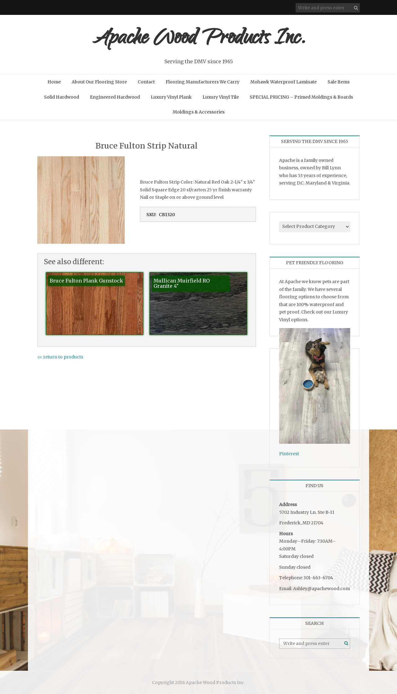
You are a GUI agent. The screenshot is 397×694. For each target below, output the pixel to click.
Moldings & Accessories (199, 112)
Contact (146, 82)
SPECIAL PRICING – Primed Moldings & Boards (301, 97)
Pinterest (289, 453)
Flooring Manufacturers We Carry (202, 82)
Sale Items (339, 82)
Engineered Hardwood (115, 97)
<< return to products (60, 357)
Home (54, 82)
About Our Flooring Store (99, 82)
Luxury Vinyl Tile (221, 97)
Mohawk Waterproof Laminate (283, 82)
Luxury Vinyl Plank (171, 97)
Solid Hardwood (61, 97)
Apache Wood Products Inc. (198, 39)
